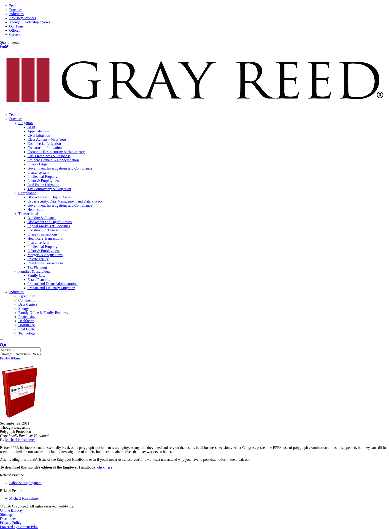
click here (104, 467)
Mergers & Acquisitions (44, 255)
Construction (27, 300)
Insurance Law (38, 172)
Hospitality (26, 325)
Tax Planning (37, 267)
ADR (31, 127)
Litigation (25, 123)
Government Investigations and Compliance (59, 168)
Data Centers (27, 304)
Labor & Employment (43, 181)
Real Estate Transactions (45, 263)
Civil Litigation (38, 135)
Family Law (36, 275)
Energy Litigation (40, 164)
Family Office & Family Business (43, 313)
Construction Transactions (46, 230)
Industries (16, 14)
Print (3, 358)
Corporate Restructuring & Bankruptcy (56, 152)
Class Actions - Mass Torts (47, 139)
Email (18, 358)
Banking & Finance (41, 218)
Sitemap (6, 514)
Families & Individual (34, 271)
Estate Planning (38, 280)
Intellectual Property (42, 176)
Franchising (27, 317)
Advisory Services (22, 18)
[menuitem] (199, 115)
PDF (10, 358)
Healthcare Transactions (45, 238)
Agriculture (26, 296)
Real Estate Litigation (43, 185)
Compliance (27, 193)
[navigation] (194, 341)
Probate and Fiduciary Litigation (51, 288)
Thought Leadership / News (29, 22)
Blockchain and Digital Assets (49, 197)
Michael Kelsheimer (20, 440)
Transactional (28, 214)
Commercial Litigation (44, 143)
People (14, 6)
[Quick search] (20, 349)
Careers (14, 34)
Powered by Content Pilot (19, 527)
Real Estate (26, 329)
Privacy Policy (11, 523)
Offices (14, 30)
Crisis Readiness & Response (48, 156)
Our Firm (16, 26)
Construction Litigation (44, 148)
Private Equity (38, 259)
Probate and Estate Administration (52, 284)
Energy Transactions (42, 234)
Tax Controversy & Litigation (49, 189)
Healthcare (35, 209)
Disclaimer (8, 519)
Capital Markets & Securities (48, 226)
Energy (23, 308)
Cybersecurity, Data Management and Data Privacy (65, 201)
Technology (26, 333)
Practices (15, 10)
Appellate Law (38, 131)
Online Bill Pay (11, 510)
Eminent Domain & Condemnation (53, 160)
